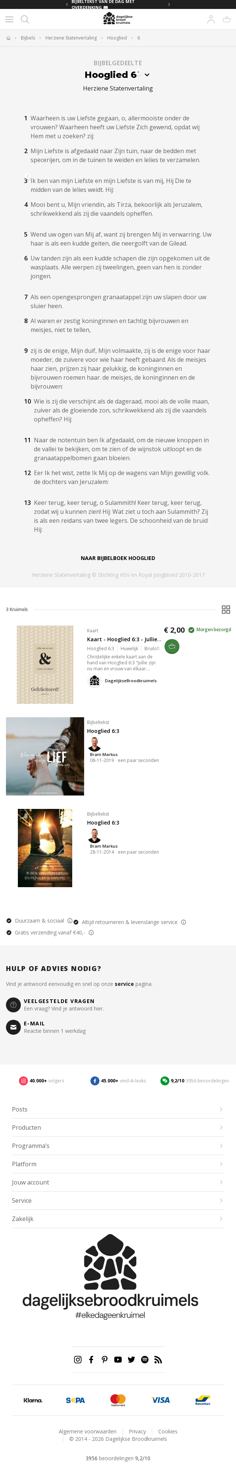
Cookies (168, 1431)
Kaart (92, 630)
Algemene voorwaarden (88, 1431)
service (124, 983)
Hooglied (117, 38)
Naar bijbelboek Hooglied (118, 558)
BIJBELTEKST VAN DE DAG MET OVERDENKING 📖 (103, 4)
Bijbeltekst (98, 722)
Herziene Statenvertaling (71, 38)
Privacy (137, 1431)
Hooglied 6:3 (103, 730)
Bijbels (28, 38)
